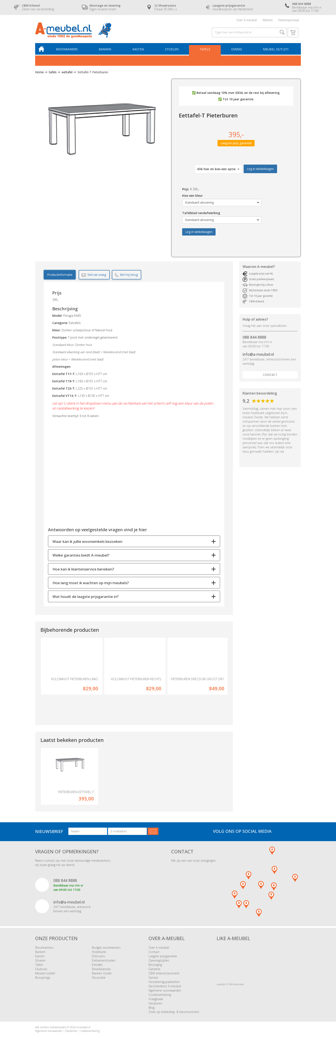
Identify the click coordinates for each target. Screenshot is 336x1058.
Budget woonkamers (106, 949)
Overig (236, 51)
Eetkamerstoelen (104, 962)
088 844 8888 (254, 338)
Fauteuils (41, 971)
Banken (106, 51)
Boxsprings (42, 979)
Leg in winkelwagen (260, 170)
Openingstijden (158, 962)
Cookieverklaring (159, 996)
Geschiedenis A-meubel (164, 988)
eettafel (65, 74)
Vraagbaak (155, 1001)
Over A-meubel (246, 20)
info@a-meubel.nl (258, 356)
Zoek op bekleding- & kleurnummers (173, 1013)
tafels (51, 74)
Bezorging (155, 966)
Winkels (267, 20)
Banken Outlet (102, 975)
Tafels (205, 51)
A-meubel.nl (83, 1029)
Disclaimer (71, 1032)
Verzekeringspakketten (164, 983)
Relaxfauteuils (101, 971)
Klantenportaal (288, 20)
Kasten (139, 51)
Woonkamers (68, 51)
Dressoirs (98, 958)
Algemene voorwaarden (164, 992)
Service (153, 979)
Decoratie (98, 979)
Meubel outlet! (275, 51)
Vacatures (155, 1005)
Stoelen (172, 51)
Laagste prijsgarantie (162, 958)
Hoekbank (99, 953)
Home (39, 74)
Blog (151, 1009)
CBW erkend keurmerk (163, 975)
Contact (270, 376)
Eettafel (97, 966)
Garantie (154, 971)
